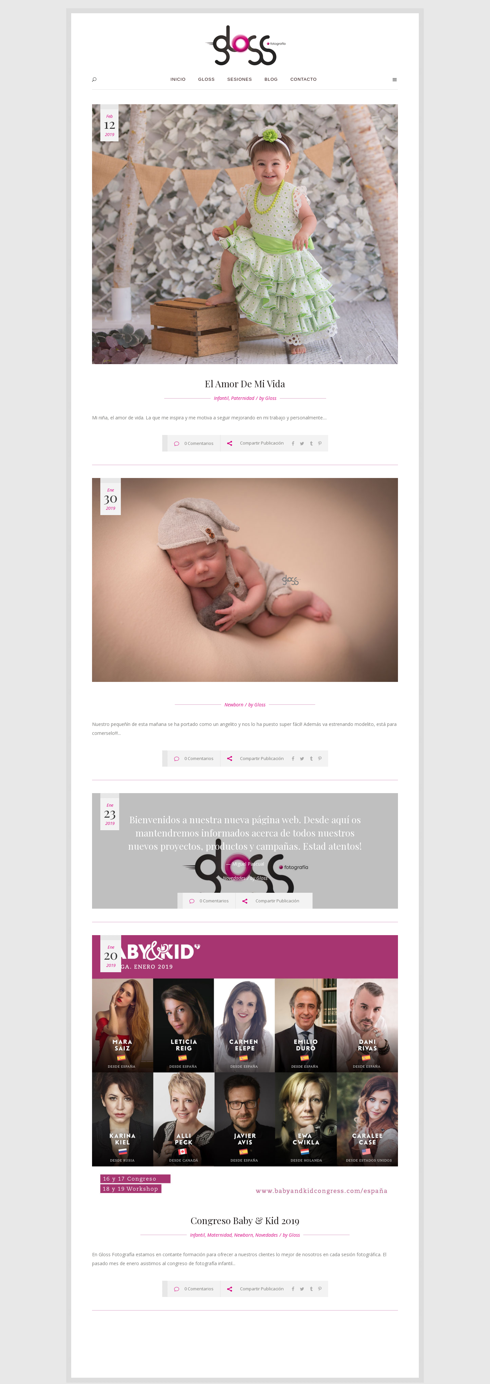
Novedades (234, 878)
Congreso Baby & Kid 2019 (245, 1220)
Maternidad (219, 1235)
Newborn (233, 704)
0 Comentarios (199, 443)
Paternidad (242, 398)
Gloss (270, 398)
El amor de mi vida (245, 383)
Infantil (221, 398)
